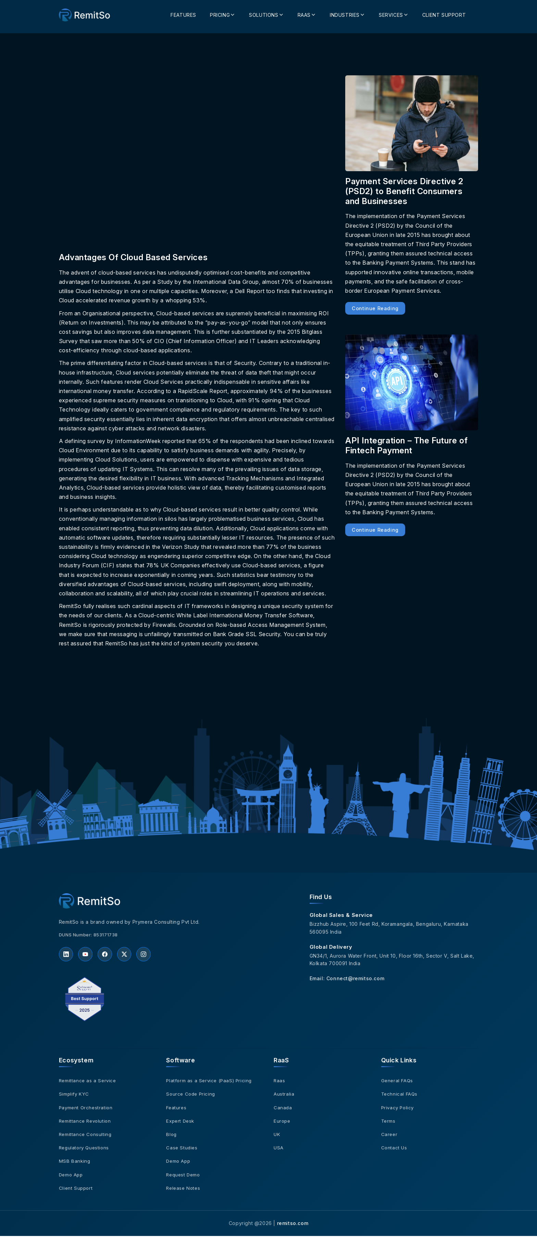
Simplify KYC (74, 1095)
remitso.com (293, 1224)
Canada (283, 1108)
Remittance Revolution (86, 1122)
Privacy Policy (398, 1108)
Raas (279, 1082)
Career (389, 1135)
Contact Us (394, 1149)
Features (183, 13)
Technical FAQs (400, 1095)
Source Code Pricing (191, 1095)
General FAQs (397, 1082)
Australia (284, 1095)
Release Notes (184, 1189)
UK (277, 1135)
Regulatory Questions (85, 1149)
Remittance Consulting (86, 1135)
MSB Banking (75, 1162)
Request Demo (184, 1175)
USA (279, 1149)
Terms (388, 1122)
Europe (282, 1122)
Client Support (444, 13)
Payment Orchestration (87, 1108)
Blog (171, 1135)
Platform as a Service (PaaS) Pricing (210, 1082)
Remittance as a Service (88, 1082)
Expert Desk (181, 1122)
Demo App (72, 1175)
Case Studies (182, 1149)
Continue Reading (375, 308)
